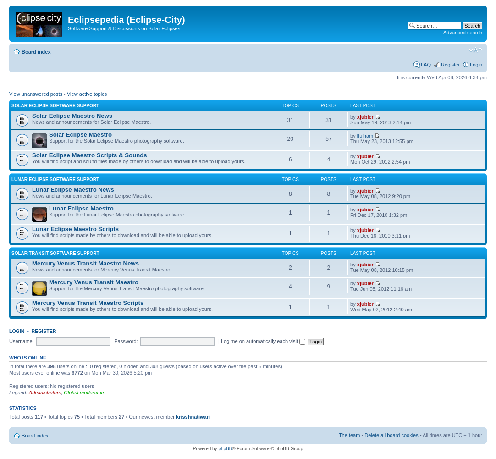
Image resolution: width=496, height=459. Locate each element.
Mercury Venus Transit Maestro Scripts (87, 302)
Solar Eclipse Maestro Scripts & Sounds (89, 155)
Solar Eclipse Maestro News (72, 115)
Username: (21, 341)
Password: (126, 341)
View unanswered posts (35, 94)
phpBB (225, 448)
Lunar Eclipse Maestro (81, 208)
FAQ (426, 64)
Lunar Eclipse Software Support (55, 179)
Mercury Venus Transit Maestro (93, 282)
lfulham (365, 135)
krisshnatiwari (193, 417)
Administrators (45, 392)
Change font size (475, 50)
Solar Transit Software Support (55, 253)
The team (349, 435)
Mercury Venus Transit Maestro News (85, 263)
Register (450, 64)
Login (476, 64)
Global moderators (84, 392)
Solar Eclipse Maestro (80, 134)
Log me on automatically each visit (263, 341)
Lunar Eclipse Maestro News (73, 189)
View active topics (87, 94)
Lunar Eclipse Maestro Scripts (75, 229)
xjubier (365, 117)
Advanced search (462, 32)
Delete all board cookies (391, 435)
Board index (36, 52)
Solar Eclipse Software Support (55, 105)
